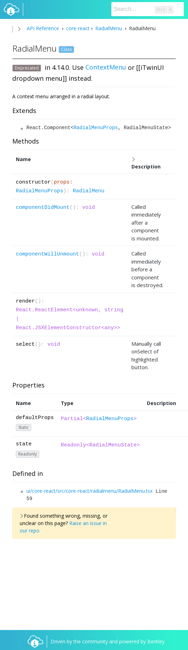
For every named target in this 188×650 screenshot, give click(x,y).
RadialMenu (108, 28)
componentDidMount (43, 208)
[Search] (147, 9)
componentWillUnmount (47, 254)
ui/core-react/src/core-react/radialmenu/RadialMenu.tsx (89, 491)
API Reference (42, 28)
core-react (77, 28)
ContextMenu (105, 67)
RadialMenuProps (95, 128)
